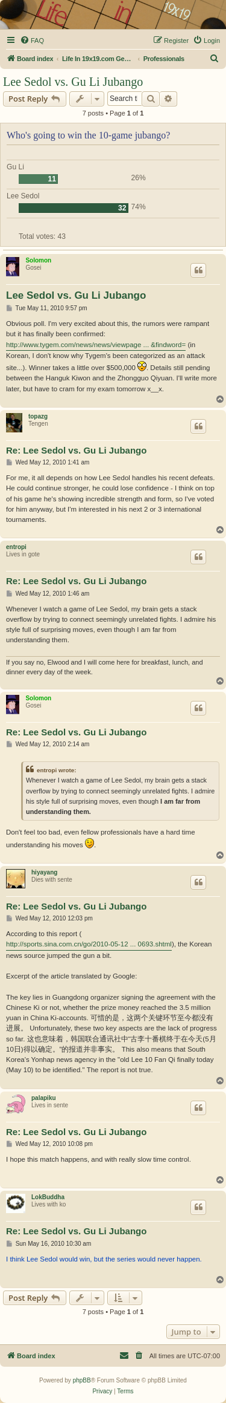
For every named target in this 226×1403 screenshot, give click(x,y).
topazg (38, 416)
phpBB (82, 1380)
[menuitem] (32, 40)
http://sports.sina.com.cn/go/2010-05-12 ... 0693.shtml (89, 944)
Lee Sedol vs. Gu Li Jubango (73, 81)
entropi (16, 547)
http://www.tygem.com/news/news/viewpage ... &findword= (96, 344)
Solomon (38, 260)
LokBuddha (47, 1197)
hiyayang (44, 872)
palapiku (43, 1098)
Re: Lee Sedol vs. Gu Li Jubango (76, 450)
